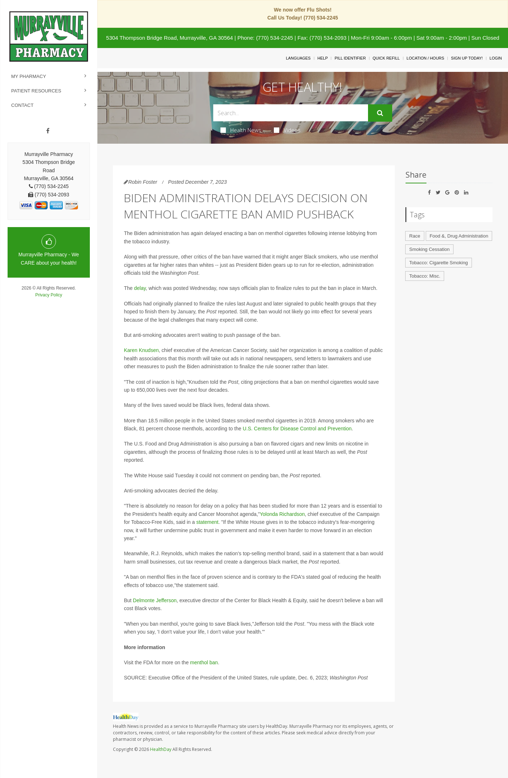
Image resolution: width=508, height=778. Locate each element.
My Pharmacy (28, 76)
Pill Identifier (349, 58)
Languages (298, 58)
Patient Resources (36, 91)
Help (323, 58)
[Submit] (380, 113)
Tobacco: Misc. (424, 276)
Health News (240, 130)
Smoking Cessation (429, 249)
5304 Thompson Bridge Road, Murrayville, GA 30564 (169, 38)
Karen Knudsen (141, 350)
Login (496, 58)
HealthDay (160, 749)
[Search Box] (290, 112)
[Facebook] (47, 131)
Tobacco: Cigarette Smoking (438, 262)
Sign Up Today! (467, 58)
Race (414, 236)
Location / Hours (425, 58)
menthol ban (204, 662)
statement (207, 522)
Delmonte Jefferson (154, 600)
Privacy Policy (48, 294)
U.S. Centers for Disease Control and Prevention (297, 428)
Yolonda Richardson (282, 514)
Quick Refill (386, 58)
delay (139, 288)
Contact (22, 105)
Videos (287, 130)
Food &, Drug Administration (459, 236)
